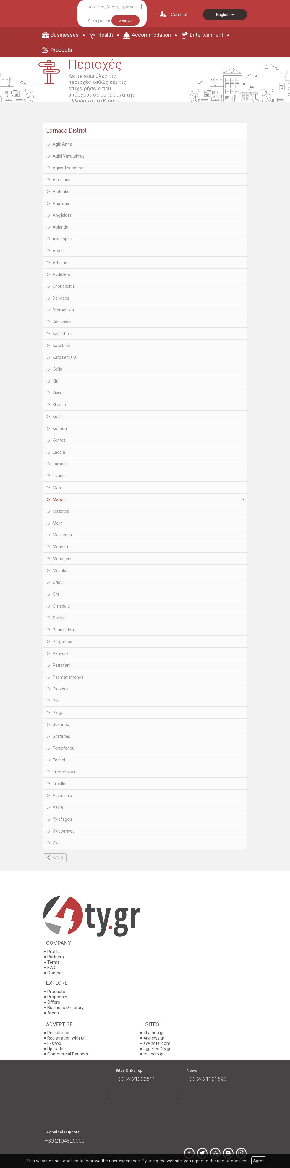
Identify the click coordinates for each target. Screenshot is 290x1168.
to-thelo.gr (153, 1054)
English (225, 14)
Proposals (57, 997)
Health (105, 35)
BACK (57, 857)
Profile (53, 951)
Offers (53, 1002)
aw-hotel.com (156, 1043)
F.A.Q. (52, 967)
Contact (55, 973)
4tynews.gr (153, 1038)
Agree (259, 1161)
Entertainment (206, 35)
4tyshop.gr (153, 1032)
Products (61, 50)
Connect (179, 14)
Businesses (65, 35)
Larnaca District (66, 130)
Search (125, 20)
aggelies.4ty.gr (157, 1048)
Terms (53, 962)
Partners (55, 957)
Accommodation (151, 35)
